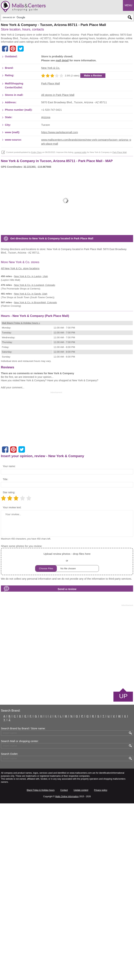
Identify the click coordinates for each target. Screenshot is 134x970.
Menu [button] (128, 5)
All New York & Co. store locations (20, 378)
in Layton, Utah (31, 386)
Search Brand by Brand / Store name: (23, 895)
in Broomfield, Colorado (35, 412)
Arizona (45, 172)
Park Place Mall (50, 138)
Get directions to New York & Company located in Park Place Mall (51, 348)
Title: (5, 645)
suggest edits (80, 207)
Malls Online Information (67, 963)
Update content (81, 956)
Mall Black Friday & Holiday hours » (21, 489)
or (67, 728)
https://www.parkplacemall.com (59, 187)
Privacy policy (100, 956)
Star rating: (9, 658)
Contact (64, 956)
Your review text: (12, 674)
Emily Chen (36, 207)
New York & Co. (50, 123)
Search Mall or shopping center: (20, 907)
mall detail (62, 115)
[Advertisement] (31, 61)
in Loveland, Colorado (34, 395)
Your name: (9, 632)
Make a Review (93, 130)
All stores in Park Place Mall (57, 150)
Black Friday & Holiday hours (41, 956)
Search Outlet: (9, 920)
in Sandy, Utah (30, 404)
